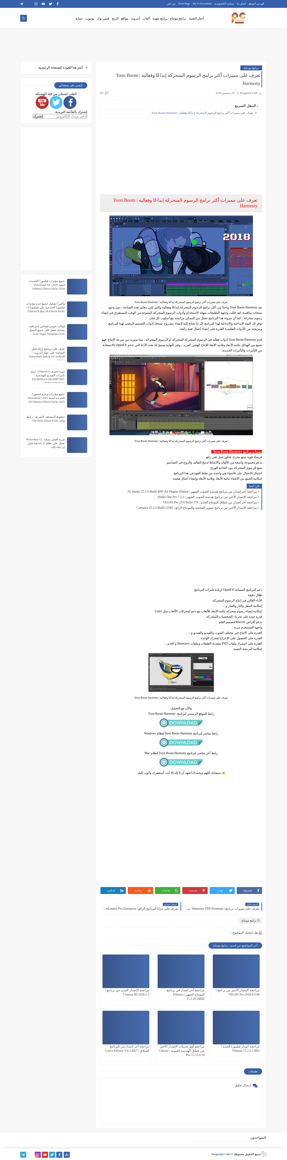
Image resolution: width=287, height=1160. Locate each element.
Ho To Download (202, 3)
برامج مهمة (159, 18)
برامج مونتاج (178, 18)
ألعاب (146, 18)
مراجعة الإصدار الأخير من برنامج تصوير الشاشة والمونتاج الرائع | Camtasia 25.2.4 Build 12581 (196, 507)
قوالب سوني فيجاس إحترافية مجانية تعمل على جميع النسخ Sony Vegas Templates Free (47, 330)
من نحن (171, 3)
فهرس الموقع (256, 3)
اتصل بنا (241, 3)
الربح (115, 18)
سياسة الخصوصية (224, 3)
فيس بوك (103, 18)
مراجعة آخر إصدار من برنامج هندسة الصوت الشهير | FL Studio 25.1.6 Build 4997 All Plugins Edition (192, 491)
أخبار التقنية (196, 18)
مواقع (124, 18)
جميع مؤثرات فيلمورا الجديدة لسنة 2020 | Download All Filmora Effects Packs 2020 (47, 284)
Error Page (184, 3)
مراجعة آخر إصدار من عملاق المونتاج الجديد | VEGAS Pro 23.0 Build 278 (210, 502)
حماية (79, 18)
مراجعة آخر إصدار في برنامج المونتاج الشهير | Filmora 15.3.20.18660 (185, 994)
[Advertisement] (181, 153)
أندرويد (135, 18)
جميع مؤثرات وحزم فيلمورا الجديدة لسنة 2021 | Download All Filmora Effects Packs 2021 (46, 397)
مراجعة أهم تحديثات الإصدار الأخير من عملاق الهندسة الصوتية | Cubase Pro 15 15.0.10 (181, 1051)
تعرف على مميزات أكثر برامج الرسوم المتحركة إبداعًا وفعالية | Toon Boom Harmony (202, 113)
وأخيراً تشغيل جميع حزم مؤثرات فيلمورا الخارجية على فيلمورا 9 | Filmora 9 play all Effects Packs (45, 307)
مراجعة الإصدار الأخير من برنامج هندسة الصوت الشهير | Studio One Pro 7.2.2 (207, 497)
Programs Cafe (220, 1154)
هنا (74, 67)
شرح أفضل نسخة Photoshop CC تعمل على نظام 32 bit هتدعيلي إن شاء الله (45, 443)
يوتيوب (89, 18)
